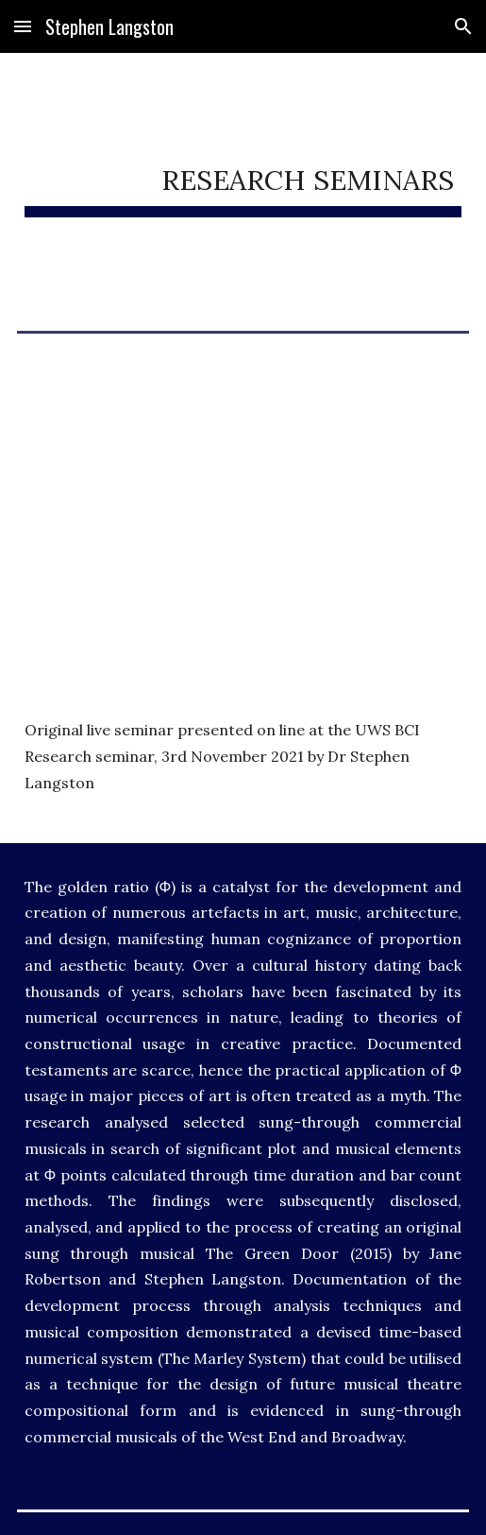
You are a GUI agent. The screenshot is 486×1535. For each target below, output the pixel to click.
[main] (243, 177)
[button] (22, 26)
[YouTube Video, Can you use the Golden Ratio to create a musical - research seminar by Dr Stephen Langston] (243, 488)
